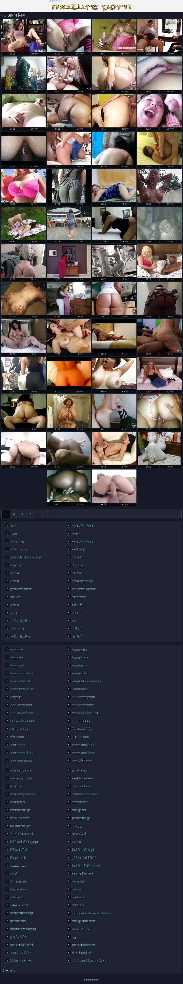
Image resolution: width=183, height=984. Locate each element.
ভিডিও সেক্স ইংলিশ (20, 960)
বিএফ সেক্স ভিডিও (20, 818)
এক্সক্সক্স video (79, 649)
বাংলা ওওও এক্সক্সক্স (21, 760)
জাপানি (76, 533)
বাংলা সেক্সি (78, 905)
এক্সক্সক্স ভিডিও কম (20, 681)
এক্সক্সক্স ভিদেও (80, 689)
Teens (13, 533)
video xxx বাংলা (19, 905)
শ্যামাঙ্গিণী (77, 573)
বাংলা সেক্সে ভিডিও (20, 952)
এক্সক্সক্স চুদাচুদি (80, 657)
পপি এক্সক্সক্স (17, 736)
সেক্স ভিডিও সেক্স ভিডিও (85, 794)
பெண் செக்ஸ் (18, 881)
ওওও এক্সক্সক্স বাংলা (21, 705)
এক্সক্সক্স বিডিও (80, 673)
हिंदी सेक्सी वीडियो (19, 849)
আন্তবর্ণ (14, 613)
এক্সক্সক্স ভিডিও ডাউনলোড (86, 681)
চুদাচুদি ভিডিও (79, 770)
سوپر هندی (78, 826)
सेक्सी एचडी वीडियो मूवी (21, 913)
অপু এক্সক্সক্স (16, 649)
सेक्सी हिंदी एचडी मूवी (20, 810)
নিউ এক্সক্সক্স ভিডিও (82, 729)
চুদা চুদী (14, 873)
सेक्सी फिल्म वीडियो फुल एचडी (86, 865)
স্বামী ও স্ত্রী (77, 557)
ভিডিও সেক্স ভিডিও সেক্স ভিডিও (89, 960)
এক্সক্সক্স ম (15, 697)
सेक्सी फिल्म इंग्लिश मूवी (83, 849)
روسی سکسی (18, 865)
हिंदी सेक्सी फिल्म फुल (20, 826)
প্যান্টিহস (76, 628)
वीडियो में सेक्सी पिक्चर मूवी (23, 929)
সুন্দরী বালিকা (79, 549)
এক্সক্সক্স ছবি (16, 665)
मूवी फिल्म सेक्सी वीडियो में (84, 857)
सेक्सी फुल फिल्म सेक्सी (82, 873)
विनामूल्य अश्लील (18, 857)
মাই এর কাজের (18, 549)
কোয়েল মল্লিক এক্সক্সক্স (22, 721)
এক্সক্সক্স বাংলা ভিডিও (21, 673)
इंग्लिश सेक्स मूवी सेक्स (82, 952)
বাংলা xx (76, 841)
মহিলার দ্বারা (17, 541)
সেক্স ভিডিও (78, 897)
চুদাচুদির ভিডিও (19, 937)
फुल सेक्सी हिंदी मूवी (81, 818)
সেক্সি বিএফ (16, 897)
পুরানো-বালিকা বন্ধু (82, 581)
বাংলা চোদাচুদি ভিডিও (22, 794)
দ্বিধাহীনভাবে (79, 597)
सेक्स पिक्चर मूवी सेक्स (82, 778)
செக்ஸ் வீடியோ (81, 929)
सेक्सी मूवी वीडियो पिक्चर (83, 921)
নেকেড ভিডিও (80, 802)
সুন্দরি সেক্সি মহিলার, (21, 589)
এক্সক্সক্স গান (16, 657)
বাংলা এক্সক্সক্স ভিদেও (83, 752)
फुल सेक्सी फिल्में (18, 921)
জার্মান (14, 525)
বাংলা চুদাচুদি (17, 802)
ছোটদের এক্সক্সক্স (19, 729)
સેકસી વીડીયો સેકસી (22, 834)
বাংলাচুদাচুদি (79, 881)
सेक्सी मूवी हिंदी (79, 810)
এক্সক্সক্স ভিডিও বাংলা (21, 689)
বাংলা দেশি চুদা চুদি (20, 770)
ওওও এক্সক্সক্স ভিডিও (83, 705)
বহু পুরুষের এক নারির (84, 589)
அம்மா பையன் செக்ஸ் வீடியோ (91, 913)
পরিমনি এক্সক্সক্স (80, 736)
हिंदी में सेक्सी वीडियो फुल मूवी (24, 841)
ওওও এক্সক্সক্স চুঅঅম (83, 697)
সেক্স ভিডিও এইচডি (21, 778)
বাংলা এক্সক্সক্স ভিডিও (21, 752)
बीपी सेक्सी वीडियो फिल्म (83, 945)
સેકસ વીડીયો (79, 834)
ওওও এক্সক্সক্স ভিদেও (21, 713)
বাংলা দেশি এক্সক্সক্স (82, 760)
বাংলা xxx (15, 786)
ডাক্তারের (15, 565)
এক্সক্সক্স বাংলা (79, 665)
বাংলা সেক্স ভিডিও (82, 786)
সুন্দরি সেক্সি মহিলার (82, 525)
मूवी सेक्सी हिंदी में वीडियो (21, 945)
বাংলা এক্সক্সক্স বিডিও (83, 744)
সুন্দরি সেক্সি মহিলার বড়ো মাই (26, 557)
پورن (74, 937)
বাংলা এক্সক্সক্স (17, 744)
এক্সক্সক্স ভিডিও (55, 1)
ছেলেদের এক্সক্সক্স (81, 721)
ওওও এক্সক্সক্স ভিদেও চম (85, 713)
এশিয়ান (14, 581)
